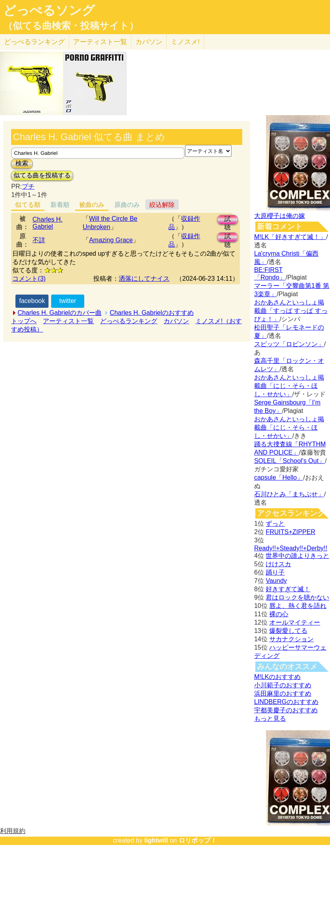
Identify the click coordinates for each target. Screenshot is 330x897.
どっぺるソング (49, 10)
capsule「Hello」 (278, 477)
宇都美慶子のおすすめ (286, 710)
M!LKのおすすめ (277, 676)
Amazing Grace (111, 240)
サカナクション (291, 639)
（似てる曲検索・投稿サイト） (71, 26)
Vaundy (276, 580)
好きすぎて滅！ (288, 589)
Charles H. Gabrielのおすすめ (152, 312)
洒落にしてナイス (144, 278)
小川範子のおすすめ (282, 685)
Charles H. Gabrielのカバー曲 (59, 312)
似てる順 (28, 204)
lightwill (156, 840)
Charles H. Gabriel (48, 223)
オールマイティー (294, 622)
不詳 (39, 240)
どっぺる (34, 42)
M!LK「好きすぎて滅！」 (290, 236)
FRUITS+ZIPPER (290, 532)
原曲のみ (127, 204)
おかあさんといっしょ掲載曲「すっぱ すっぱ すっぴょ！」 (291, 310)
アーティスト (100, 42)
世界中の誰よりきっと (297, 555)
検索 (21, 163)
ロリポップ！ (198, 840)
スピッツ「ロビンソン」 (289, 344)
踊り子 (275, 572)
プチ (28, 186)
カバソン (148, 42)
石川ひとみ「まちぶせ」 (289, 494)
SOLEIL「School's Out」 (289, 460)
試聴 (227, 220)
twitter (67, 300)
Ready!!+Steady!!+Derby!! (290, 548)
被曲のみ (91, 204)
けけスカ (278, 564)
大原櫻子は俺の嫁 (279, 215)
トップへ (24, 321)
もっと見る (270, 718)
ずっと (275, 523)
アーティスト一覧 (68, 321)
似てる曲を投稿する (42, 175)
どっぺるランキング (128, 321)
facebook (32, 300)
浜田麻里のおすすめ (282, 693)
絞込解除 (162, 204)
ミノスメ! (185, 42)
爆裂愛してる (288, 630)
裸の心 (278, 614)
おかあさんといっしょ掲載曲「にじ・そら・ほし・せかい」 (289, 385)
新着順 (59, 204)
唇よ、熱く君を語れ (297, 605)
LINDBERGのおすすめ (286, 701)
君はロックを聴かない (297, 597)
